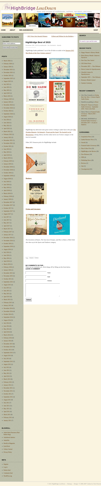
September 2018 (8, 175)
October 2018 (7, 173)
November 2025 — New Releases (90, 66)
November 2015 (8, 276)
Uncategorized (85, 169)
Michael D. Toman (86, 105)
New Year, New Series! (87, 60)
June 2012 (6, 370)
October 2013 (7, 349)
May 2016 (6, 258)
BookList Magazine (9, 443)
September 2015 (8, 282)
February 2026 (8, 63)
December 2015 (8, 273)
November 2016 (8, 240)
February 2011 (8, 417)
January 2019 (7, 164)
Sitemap (69, 484)
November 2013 (8, 346)
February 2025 (8, 99)
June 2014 (6, 326)
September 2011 (8, 397)
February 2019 (8, 161)
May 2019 (6, 152)
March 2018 (7, 193)
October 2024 (7, 111)
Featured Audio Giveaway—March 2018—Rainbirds (90, 114)
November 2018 (8, 170)
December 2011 (8, 388)
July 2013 (6, 358)
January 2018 (7, 199)
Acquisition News (86, 136)
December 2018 (8, 167)
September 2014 (8, 317)
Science (36, 258)
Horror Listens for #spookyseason (90, 69)
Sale (82, 166)
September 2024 (8, 114)
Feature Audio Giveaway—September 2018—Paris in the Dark (89, 107)
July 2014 (6, 323)
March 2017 (7, 229)
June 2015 (6, 290)
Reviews (83, 163)
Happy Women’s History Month (90, 52)
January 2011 (7, 420)
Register (6, 464)
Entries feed (7, 470)
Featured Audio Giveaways (89, 145)
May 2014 (6, 329)
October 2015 (7, 279)
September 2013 (8, 352)
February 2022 (8, 134)
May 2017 (6, 223)
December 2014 (8, 308)
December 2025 (8, 69)
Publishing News (86, 160)
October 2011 (7, 394)
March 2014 (7, 335)
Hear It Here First (86, 148)
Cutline (89, 484)
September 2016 (8, 246)
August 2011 (7, 400)
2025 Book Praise (86, 63)
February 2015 (8, 302)
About (12, 30)
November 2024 (8, 108)
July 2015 (6, 288)
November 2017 (8, 205)
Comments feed (8, 473)
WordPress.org (8, 476)
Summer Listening (86, 83)
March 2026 (7, 61)
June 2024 (6, 122)
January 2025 (7, 102)
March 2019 (7, 158)
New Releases (85, 154)
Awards (59, 45)
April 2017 (7, 226)
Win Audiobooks (26, 30)
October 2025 (7, 75)
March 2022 (7, 131)
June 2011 (6, 406)
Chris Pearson (97, 484)
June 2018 (6, 184)
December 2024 (8, 105)
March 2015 (7, 299)
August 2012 (7, 364)
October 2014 (7, 314)
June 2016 (6, 255)
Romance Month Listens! (88, 80)
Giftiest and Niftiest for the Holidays (62, 36)
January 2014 (7, 341)
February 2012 (8, 382)
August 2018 (7, 178)
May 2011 (6, 408)
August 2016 (7, 249)
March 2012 (7, 379)
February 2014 (8, 338)
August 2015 (7, 285)
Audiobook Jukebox (9, 437)
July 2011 (6, 402)
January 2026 (7, 66)
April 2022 (7, 128)
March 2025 (7, 96)
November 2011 (8, 391)
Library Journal (8, 449)
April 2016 (7, 261)
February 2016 (8, 267)
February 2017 (8, 232)
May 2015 (6, 293)
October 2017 (7, 208)
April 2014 (7, 332)
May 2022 (6, 125)
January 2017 (7, 234)
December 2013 (8, 344)
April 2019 (7, 155)
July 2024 (6, 119)
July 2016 (6, 252)
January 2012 (7, 385)
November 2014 (8, 311)
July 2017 (6, 217)
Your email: (6, 41)
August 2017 (7, 214)
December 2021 (8, 140)
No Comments (51, 45)
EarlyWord (7, 446)
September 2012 (8, 361)
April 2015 (7, 296)
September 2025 (8, 78)
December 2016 (8, 237)
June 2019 (6, 149)
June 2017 (6, 220)
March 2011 (7, 414)
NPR (82, 157)
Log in (5, 467)
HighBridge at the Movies (88, 151)
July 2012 (6, 367)
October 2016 (7, 243)
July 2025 (6, 84)
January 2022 (7, 137)
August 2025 (7, 81)
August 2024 (7, 117)
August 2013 (7, 355)
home (3, 30)
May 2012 (6, 373)
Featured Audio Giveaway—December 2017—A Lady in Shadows (89, 122)
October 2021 (7, 146)
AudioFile (6, 440)
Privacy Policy (8, 452)
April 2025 (7, 93)
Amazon (31, 258)
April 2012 (7, 376)
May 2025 (6, 90)
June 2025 (6, 87)
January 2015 (7, 305)
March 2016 (7, 264)
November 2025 (8, 72)
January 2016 (7, 270)
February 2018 (8, 196)
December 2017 (8, 202)
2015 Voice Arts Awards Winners (37, 36)
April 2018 (7, 190)
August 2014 (7, 320)
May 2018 (6, 187)
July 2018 (6, 181)
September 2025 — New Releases (90, 77)
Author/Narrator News (87, 139)
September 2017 (8, 211)
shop (96, 30)
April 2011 (7, 411)
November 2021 (8, 143)
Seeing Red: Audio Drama (90, 97)
